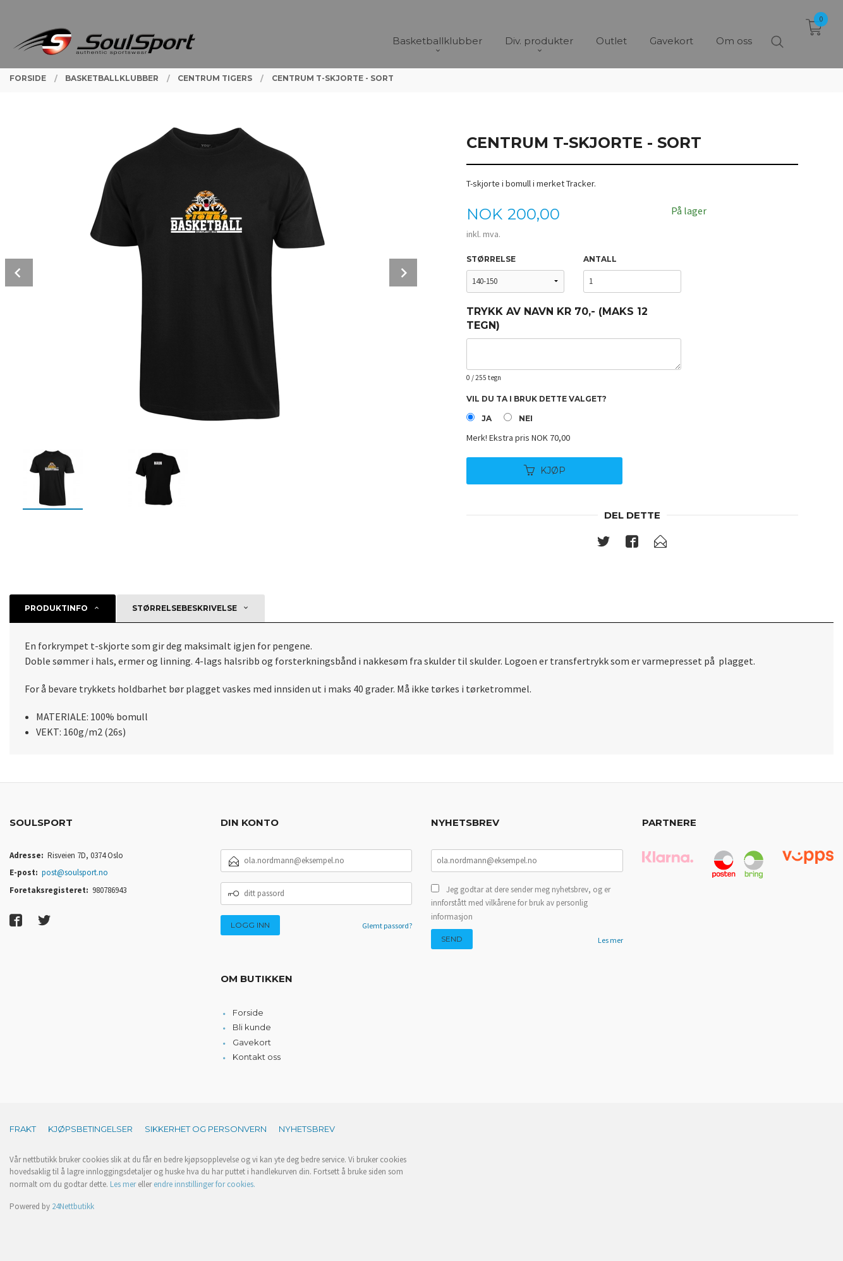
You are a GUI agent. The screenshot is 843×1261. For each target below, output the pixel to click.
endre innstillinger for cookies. (204, 1184)
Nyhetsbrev (307, 1129)
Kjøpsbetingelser (90, 1129)
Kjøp (545, 470)
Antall (600, 259)
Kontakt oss (257, 1057)
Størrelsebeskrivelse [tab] (184, 608)
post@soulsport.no (75, 872)
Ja (487, 418)
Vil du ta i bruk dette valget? (536, 398)
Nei (526, 418)
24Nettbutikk (73, 1206)
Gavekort (252, 1042)
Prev (19, 272)
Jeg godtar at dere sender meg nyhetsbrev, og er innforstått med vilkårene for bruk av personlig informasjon (520, 903)
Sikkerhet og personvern (206, 1129)
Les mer (610, 940)
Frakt (22, 1129)
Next (403, 272)
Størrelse (491, 259)
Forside (248, 1012)
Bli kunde (252, 1027)
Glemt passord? (387, 925)
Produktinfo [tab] (56, 608)
